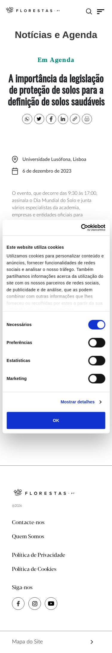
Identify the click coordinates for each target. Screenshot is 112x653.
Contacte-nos (28, 523)
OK (56, 420)
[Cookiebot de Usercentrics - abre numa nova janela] (80, 227)
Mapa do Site (27, 642)
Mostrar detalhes (78, 402)
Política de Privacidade (38, 555)
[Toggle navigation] (101, 11)
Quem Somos (28, 537)
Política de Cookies (34, 569)
